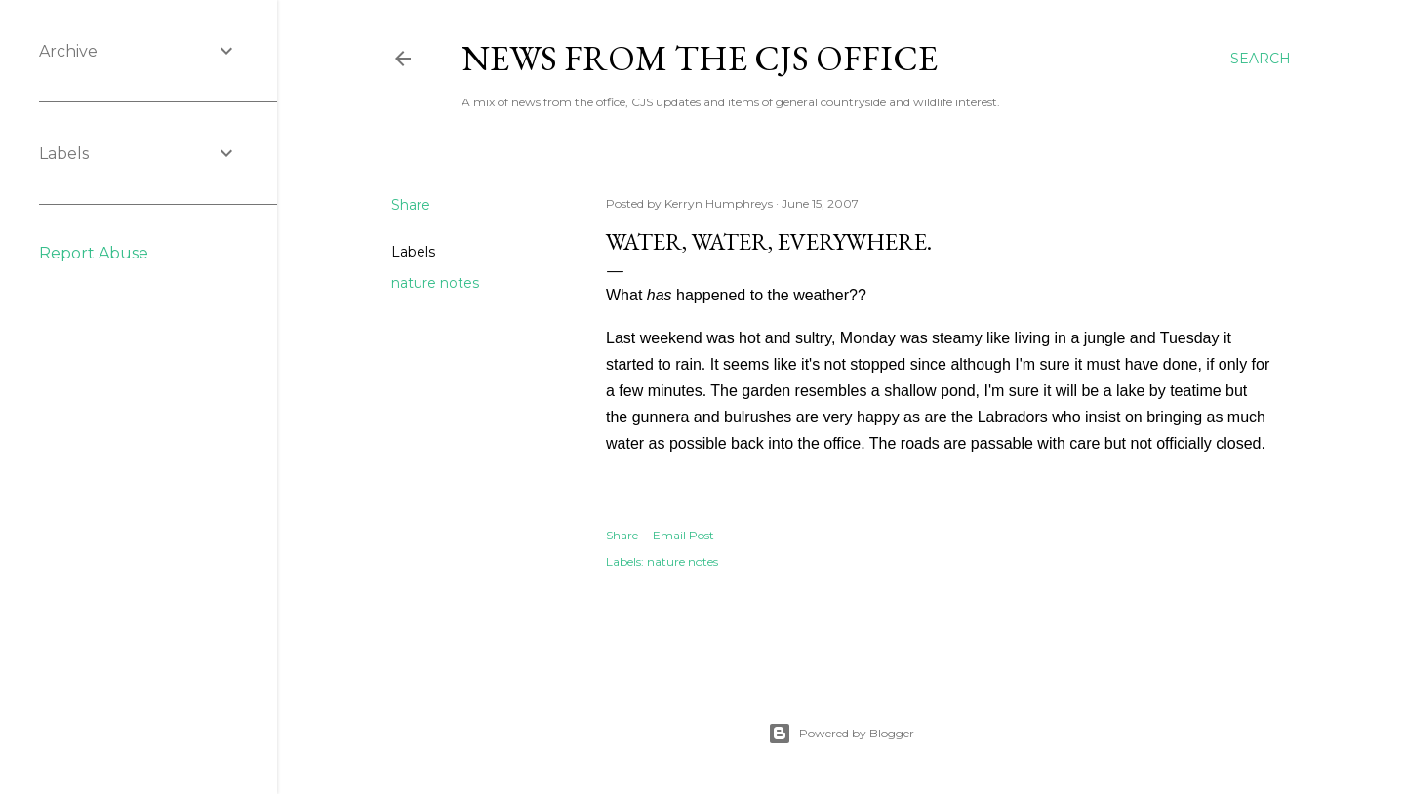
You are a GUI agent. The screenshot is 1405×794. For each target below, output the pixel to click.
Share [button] (410, 205)
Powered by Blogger (841, 733)
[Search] (1260, 58)
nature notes (435, 283)
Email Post (683, 535)
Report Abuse (93, 253)
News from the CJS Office (700, 58)
